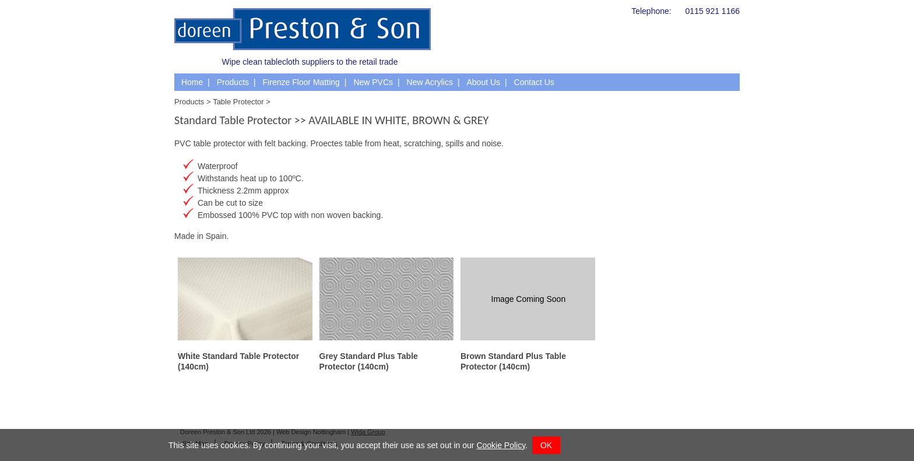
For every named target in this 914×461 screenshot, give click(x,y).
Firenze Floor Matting (301, 82)
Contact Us (534, 82)
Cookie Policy (500, 445)
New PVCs (373, 82)
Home (192, 82)
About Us (483, 82)
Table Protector (238, 101)
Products (233, 82)
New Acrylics (430, 82)
